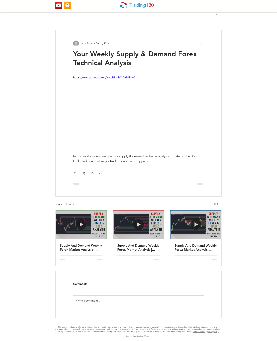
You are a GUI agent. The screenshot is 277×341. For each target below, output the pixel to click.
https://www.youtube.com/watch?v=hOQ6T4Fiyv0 (104, 77)
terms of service (199, 331)
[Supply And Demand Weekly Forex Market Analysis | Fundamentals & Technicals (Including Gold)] (81, 224)
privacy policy (213, 331)
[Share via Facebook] (74, 173)
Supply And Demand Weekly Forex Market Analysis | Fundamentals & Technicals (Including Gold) (81, 247)
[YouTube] (58, 5)
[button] (217, 13)
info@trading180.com (141, 336)
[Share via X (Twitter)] (83, 173)
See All (218, 203)
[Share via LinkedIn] (92, 173)
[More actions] (202, 43)
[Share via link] (100, 173)
